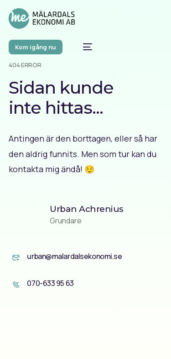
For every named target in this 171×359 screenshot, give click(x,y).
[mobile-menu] (83, 47)
